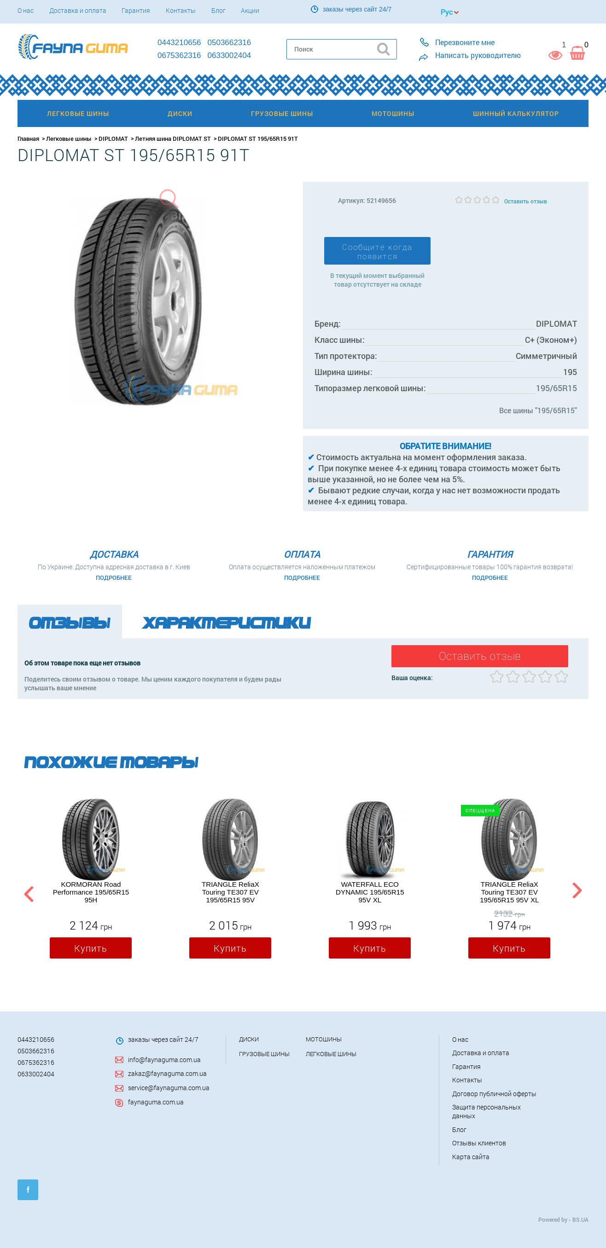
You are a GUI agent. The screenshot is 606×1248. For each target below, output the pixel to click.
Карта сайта (470, 1156)
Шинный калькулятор (516, 113)
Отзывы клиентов (479, 1142)
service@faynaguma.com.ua (169, 1087)
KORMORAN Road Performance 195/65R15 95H (91, 892)
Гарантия (136, 10)
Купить (90, 948)
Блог (218, 10)
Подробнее (114, 577)
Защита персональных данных (486, 1111)
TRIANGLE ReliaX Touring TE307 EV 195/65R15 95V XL (509, 892)
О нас (25, 10)
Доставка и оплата (77, 10)
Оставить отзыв (525, 201)
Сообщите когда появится (377, 252)
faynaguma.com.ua (156, 1102)
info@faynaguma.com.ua (164, 1059)
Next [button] (577, 892)
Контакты (181, 10)
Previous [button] (27, 892)
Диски (249, 1039)
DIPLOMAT (113, 138)
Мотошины (324, 1039)
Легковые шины (69, 138)
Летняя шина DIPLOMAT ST (173, 138)
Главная (28, 138)
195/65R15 (556, 387)
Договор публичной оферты (494, 1093)
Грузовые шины (264, 1054)
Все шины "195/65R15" (538, 410)
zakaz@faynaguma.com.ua (167, 1073)
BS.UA (580, 1219)
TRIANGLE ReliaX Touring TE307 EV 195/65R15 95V (230, 892)
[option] (90, 881)
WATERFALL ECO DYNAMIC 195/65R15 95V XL (370, 892)
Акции (250, 10)
